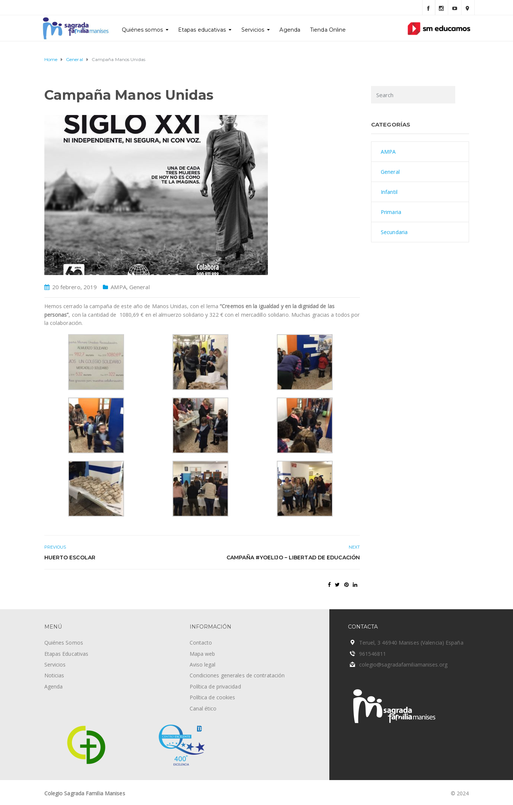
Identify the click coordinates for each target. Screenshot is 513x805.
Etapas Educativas (66, 653)
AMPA (118, 287)
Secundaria (394, 232)
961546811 (372, 653)
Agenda (289, 29)
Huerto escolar (69, 557)
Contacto (201, 642)
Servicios (253, 29)
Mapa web (202, 653)
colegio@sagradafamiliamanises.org (403, 664)
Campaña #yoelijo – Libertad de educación (293, 557)
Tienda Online (328, 29)
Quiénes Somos (63, 642)
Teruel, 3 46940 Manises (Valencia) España (411, 642)
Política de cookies (212, 697)
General (139, 287)
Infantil (389, 191)
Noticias (54, 675)
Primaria (391, 211)
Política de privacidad (215, 686)
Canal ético (203, 708)
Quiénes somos (142, 29)
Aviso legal (203, 664)
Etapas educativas (202, 29)
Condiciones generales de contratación (237, 675)
